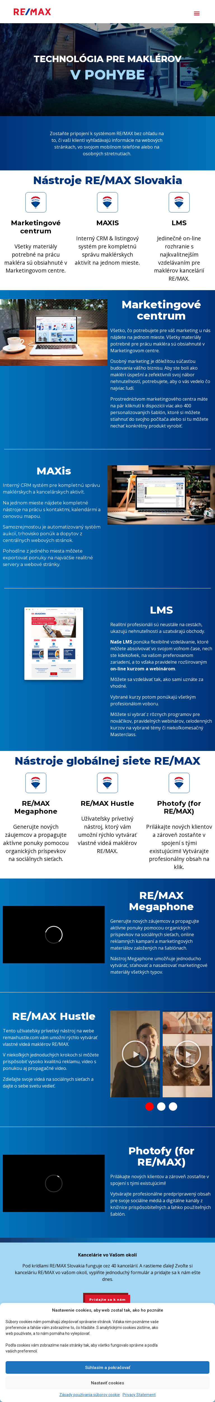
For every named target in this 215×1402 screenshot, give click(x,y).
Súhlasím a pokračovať (107, 1367)
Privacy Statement (139, 1394)
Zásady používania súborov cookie (89, 1394)
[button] (197, 13)
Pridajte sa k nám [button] (107, 1300)
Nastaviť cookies (107, 1382)
